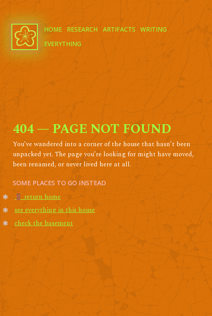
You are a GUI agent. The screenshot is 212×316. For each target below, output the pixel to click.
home (53, 29)
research (82, 29)
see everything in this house (55, 210)
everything (62, 44)
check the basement (44, 223)
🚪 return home (38, 197)
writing (153, 29)
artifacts (119, 29)
